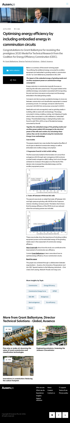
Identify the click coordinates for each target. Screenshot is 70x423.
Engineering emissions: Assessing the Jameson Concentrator (50, 349)
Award (31, 308)
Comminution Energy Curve (37, 291)
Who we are (40, 388)
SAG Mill (31, 297)
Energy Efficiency (49, 285)
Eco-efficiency (50, 302)
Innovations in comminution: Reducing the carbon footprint (18, 379)
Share (13, 80)
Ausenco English (8, 5)
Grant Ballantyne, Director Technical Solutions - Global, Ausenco (29, 61)
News (49, 388)
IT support (62, 388)
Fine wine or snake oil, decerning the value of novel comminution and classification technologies (17, 350)
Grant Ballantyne (38, 253)
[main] (35, 195)
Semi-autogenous (34, 302)
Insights (38, 396)
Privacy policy (63, 393)
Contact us (51, 393)
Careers (50, 390)
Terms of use (63, 390)
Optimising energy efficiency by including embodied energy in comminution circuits (28, 39)
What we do (40, 390)
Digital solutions (39, 399)
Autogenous (44, 297)
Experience (40, 393)
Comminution (33, 285)
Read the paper (31, 259)
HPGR (55, 291)
